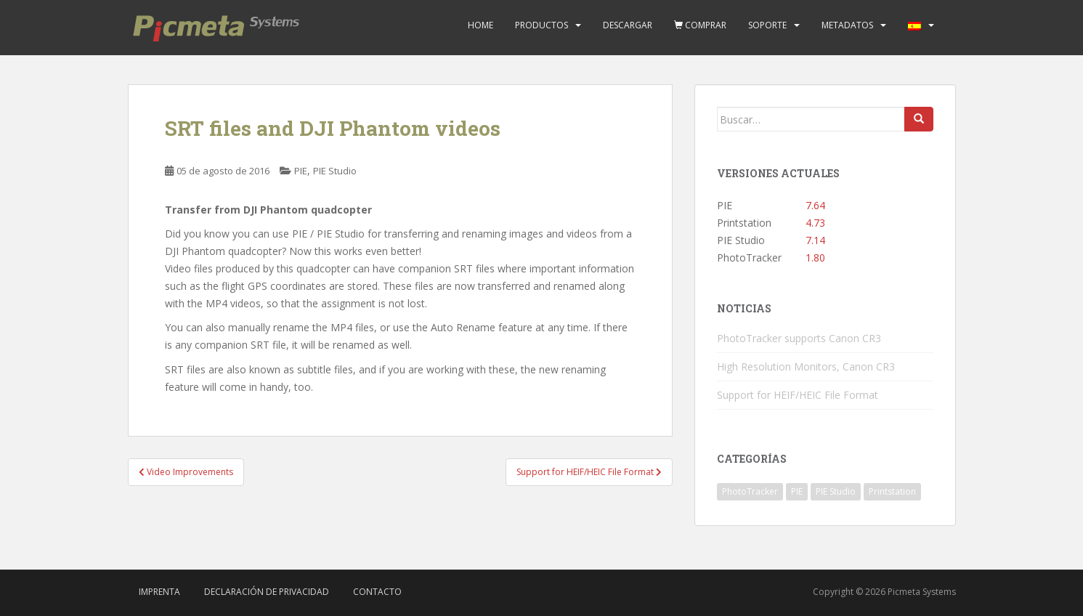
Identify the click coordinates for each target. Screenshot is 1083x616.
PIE (300, 170)
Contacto (377, 591)
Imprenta (159, 591)
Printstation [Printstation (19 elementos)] (892, 491)
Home (480, 25)
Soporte (767, 25)
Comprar (700, 25)
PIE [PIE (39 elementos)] (797, 491)
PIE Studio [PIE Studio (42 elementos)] (836, 491)
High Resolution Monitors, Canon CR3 (806, 366)
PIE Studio (335, 170)
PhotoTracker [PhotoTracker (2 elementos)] (750, 491)
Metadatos (847, 25)
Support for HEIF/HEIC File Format (797, 395)
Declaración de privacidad (266, 591)
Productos (541, 25)
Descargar (627, 25)
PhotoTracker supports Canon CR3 (799, 338)
